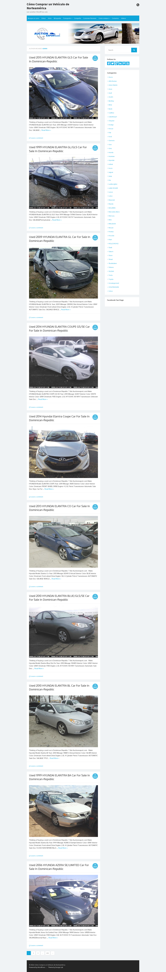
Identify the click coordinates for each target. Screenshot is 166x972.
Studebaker (113, 263)
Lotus (111, 196)
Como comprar (104, 18)
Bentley (111, 101)
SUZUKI (111, 271)
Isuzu (111, 168)
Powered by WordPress (37, 967)
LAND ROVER (113, 188)
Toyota (111, 279)
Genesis (112, 140)
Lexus (111, 192)
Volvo (111, 291)
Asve (110, 89)
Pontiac (111, 232)
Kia (110, 180)
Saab (110, 247)
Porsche (111, 236)
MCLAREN (112, 208)
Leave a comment (36, 138)
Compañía (77, 18)
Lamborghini (113, 184)
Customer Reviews (89, 18)
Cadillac (111, 113)
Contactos (115, 18)
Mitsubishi (112, 224)
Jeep (110, 176)
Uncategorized (114, 283)
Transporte (67, 18)
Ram (110, 239)
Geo (110, 144)
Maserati (112, 200)
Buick (110, 109)
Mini (110, 220)
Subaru (111, 267)
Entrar (44, 18)
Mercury (111, 216)
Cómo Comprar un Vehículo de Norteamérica (48, 6)
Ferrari (111, 129)
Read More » (46, 130)
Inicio (50, 18)
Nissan (111, 228)
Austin (111, 97)
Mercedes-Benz (114, 212)
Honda (111, 152)
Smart (111, 259)
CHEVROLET (113, 117)
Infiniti (111, 164)
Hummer (112, 156)
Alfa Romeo (113, 81)
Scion (111, 255)
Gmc (110, 148)
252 (47, 953)
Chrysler (111, 121)
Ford (110, 136)
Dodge (111, 125)
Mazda (111, 204)
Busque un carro (33, 18)
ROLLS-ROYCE (113, 243)
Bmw (110, 105)
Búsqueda (57, 18)
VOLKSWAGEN (114, 287)
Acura (111, 77)
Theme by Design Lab (55, 967)
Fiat (110, 132)
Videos (123, 18)
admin (44, 48)
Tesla (111, 275)
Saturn (111, 251)
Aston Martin (113, 85)
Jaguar (111, 172)
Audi (110, 93)
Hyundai (111, 160)
